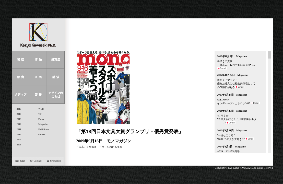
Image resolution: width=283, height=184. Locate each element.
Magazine (42, 124)
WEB (40, 109)
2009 (17, 139)
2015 (17, 109)
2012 (17, 124)
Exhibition (42, 129)
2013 (17, 119)
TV (39, 114)
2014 (17, 114)
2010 (17, 134)
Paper (40, 119)
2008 (17, 144)
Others (40, 134)
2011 (17, 129)
